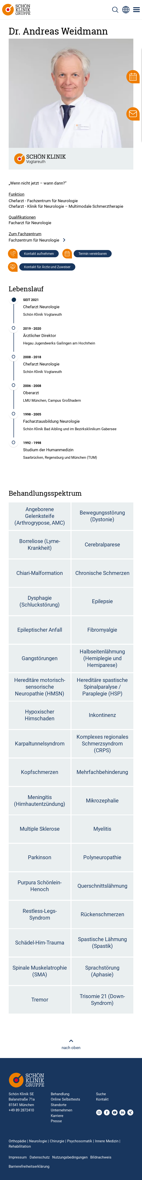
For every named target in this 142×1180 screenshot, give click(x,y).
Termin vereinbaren (92, 254)
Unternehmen (61, 1110)
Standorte (58, 1105)
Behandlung (60, 1094)
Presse (56, 1121)
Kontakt (102, 1099)
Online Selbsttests (65, 1099)
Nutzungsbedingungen (70, 1157)
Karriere (57, 1116)
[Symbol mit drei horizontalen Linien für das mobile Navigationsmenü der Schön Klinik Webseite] (136, 9)
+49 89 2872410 (21, 1110)
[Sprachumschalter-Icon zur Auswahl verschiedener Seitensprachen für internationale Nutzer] (125, 9)
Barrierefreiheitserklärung (29, 1166)
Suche (101, 1094)
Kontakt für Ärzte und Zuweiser (47, 267)
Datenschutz (40, 1157)
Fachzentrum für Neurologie (37, 240)
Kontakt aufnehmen (39, 254)
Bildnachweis (100, 1157)
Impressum (18, 1157)
